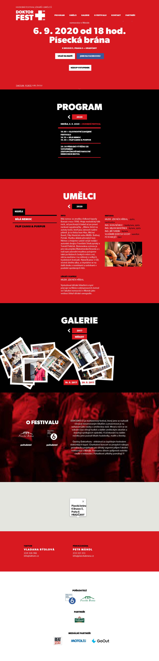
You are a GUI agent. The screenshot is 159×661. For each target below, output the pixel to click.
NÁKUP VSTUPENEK (80, 68)
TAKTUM (20, 86)
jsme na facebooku (90, 56)
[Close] (83, 501)
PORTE (28, 86)
